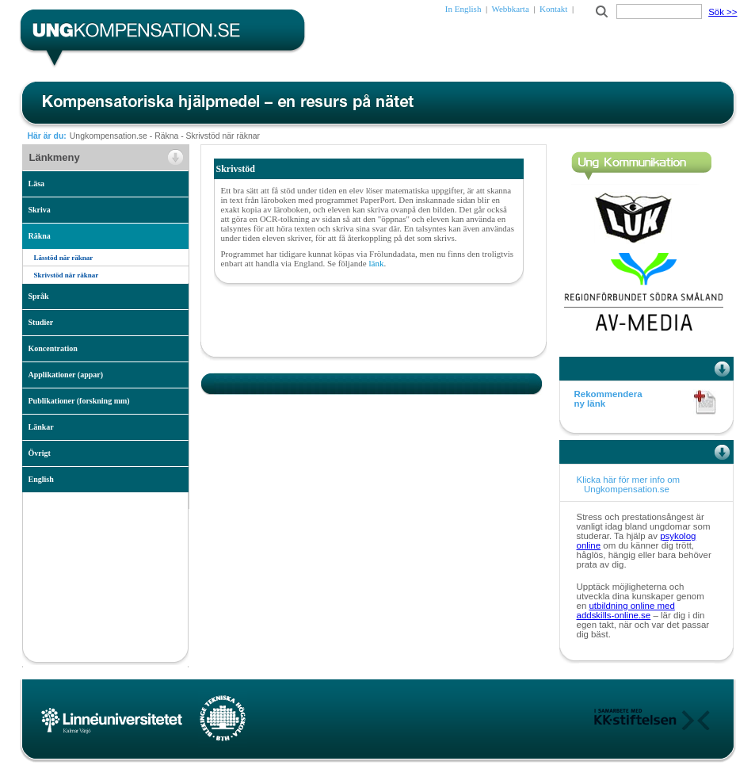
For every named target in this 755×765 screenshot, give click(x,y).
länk (375, 263)
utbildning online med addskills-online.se (626, 610)
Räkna (166, 136)
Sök (722, 12)
